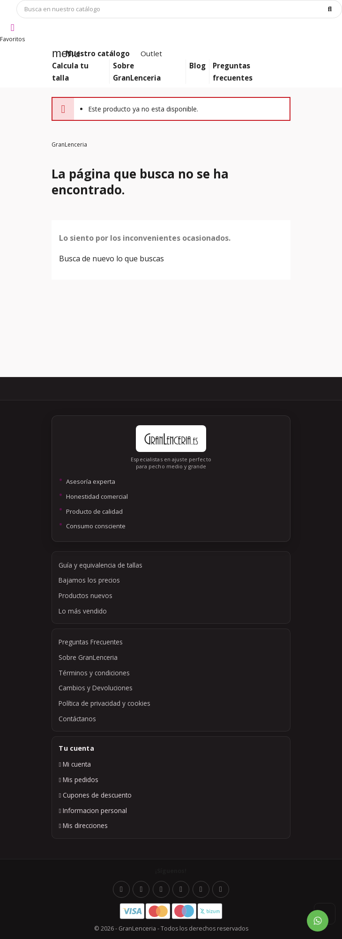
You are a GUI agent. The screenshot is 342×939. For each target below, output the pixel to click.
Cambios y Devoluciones (96, 687)
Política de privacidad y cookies (104, 703)
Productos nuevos (85, 595)
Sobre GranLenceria (88, 657)
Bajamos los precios (89, 580)
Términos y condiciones (94, 672)
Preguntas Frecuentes (91, 641)
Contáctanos (77, 718)
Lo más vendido (83, 610)
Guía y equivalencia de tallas (100, 565)
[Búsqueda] (179, 9)
